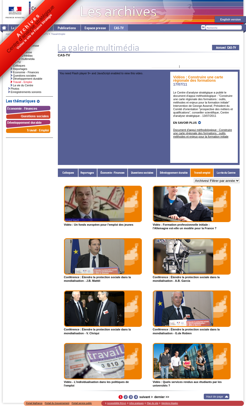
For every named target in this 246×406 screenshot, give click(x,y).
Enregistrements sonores (26, 91)
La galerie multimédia (21, 58)
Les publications (66, 27)
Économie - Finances (112, 173)
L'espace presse (94, 27)
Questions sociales (142, 173)
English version (230, 19)
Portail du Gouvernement (57, 403)
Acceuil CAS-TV (225, 47)
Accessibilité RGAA (116, 403)
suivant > (146, 397)
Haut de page (214, 396)
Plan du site (152, 403)
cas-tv (118, 27)
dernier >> (161, 397)
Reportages (87, 173)
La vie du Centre (226, 173)
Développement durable (173, 173)
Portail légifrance (34, 403)
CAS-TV (44, 34)
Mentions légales (169, 403)
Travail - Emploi (201, 173)
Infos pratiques (136, 403)
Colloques (68, 173)
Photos (15, 88)
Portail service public (82, 403)
